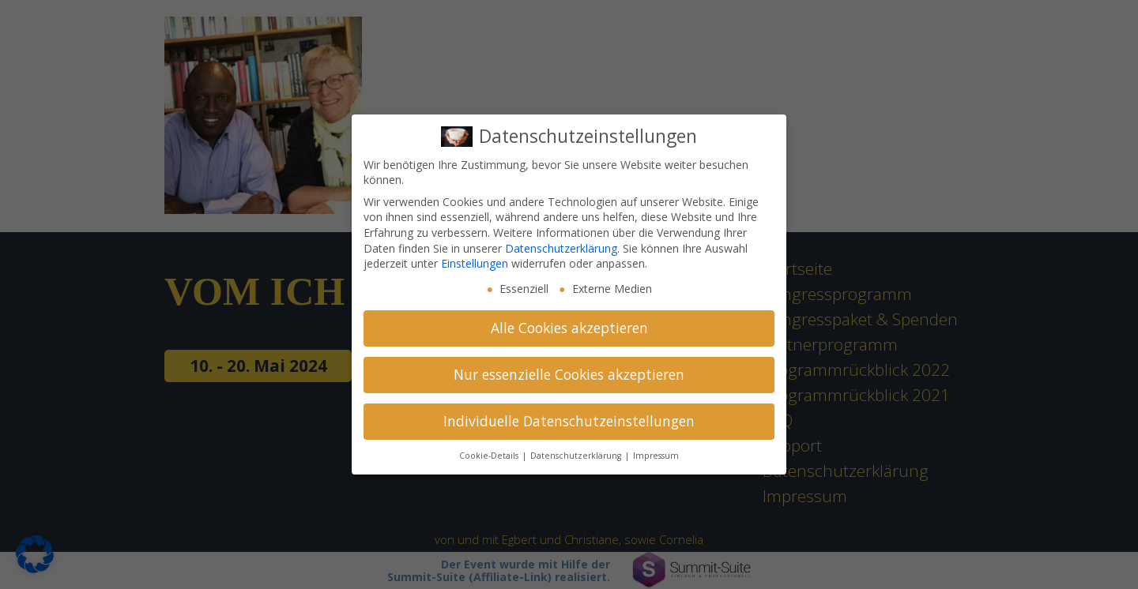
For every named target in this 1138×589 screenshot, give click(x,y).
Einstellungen (474, 263)
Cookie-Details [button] (490, 455)
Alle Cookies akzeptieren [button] (569, 327)
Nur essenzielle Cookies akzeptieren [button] (569, 374)
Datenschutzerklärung (561, 248)
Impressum (656, 455)
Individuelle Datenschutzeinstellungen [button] (569, 420)
